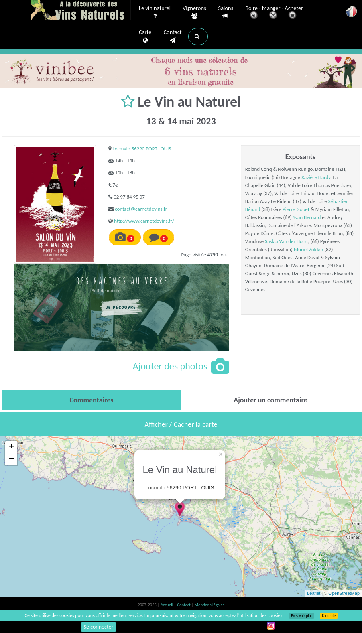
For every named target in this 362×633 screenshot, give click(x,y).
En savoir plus (301, 615)
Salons (226, 12)
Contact (172, 36)
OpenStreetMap (344, 593)
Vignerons (194, 12)
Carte (145, 36)
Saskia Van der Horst (286, 241)
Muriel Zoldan (308, 249)
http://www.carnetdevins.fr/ (144, 221)
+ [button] (11, 447)
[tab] (91, 400)
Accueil (167, 604)
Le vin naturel (155, 12)
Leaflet (313, 593)
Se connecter (99, 626)
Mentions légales (209, 604)
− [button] (11, 459)
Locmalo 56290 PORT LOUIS (141, 149)
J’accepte (328, 615)
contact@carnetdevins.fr (141, 209)
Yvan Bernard (307, 217)
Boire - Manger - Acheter (274, 13)
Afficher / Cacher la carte (181, 424)
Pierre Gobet (296, 209)
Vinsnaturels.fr (81, 11)
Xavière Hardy (315, 177)
